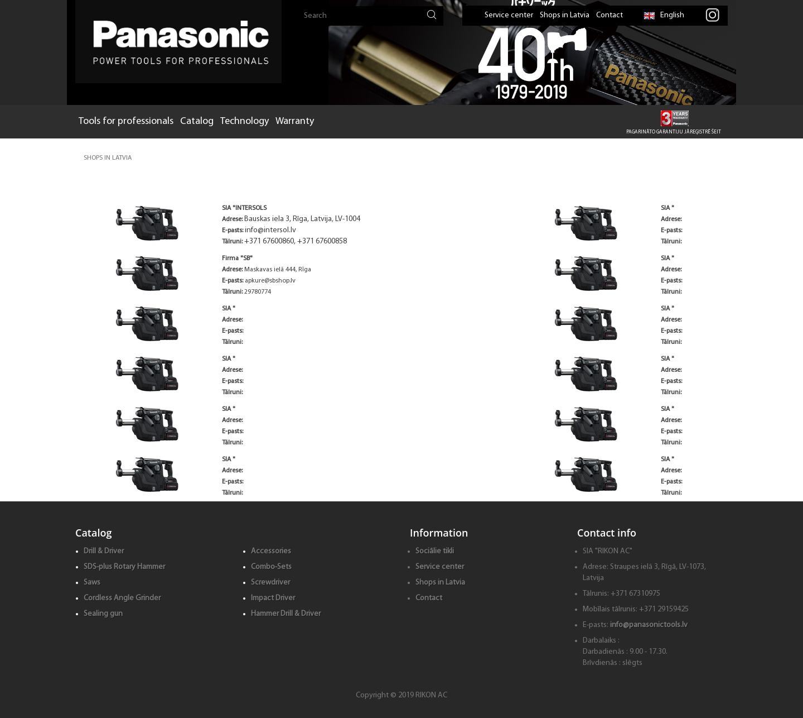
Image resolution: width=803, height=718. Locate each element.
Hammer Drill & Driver (286, 614)
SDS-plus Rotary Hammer (124, 567)
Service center (509, 15)
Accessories (271, 551)
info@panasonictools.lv (649, 625)
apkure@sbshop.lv (270, 280)
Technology (244, 121)
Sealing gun (103, 614)
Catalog (197, 121)
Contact (609, 15)
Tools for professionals (126, 121)
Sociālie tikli (434, 551)
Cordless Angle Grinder (122, 598)
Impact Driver (273, 598)
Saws (92, 582)
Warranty (294, 121)
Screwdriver (270, 582)
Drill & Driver (104, 551)
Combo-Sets (271, 567)
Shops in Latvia (564, 15)
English (664, 15)
